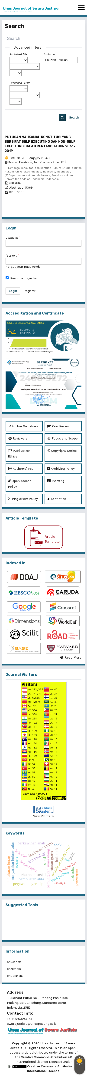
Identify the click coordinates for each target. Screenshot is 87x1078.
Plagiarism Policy (23, 499)
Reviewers (18, 438)
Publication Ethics (19, 453)
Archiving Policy (61, 469)
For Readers (14, 962)
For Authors (13, 969)
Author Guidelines (23, 426)
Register (29, 291)
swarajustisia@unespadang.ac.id (32, 1024)
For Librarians (14, 975)
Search (74, 117)
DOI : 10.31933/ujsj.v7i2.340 (30, 158)
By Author (49, 54)
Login (13, 291)
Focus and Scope (62, 438)
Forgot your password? (23, 267)
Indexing (55, 481)
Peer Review (58, 426)
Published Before (20, 83)
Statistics (56, 499)
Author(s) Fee (20, 469)
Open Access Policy (19, 483)
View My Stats (43, 816)
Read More (73, 657)
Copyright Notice (62, 451)
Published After (19, 54)
